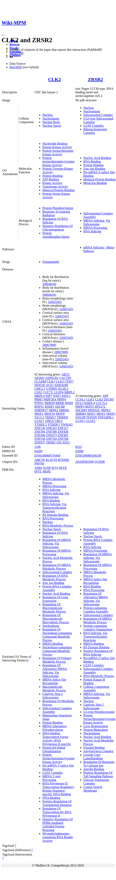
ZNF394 (39, 431)
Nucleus (47, 115)
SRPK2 (53, 410)
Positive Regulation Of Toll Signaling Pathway (98, 774)
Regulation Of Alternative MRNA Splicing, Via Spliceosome (54, 671)
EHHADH (61, 385)
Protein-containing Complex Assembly (95, 609)
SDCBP (60, 406)
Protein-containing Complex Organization (97, 627)
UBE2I (49, 421)
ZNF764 (51, 438)
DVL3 (79, 403)
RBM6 (60, 403)
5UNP (47, 468)
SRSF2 (100, 413)
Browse (14, 44)
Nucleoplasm (50, 118)
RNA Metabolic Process (57, 525)
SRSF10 (49, 413)
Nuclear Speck (51, 125)
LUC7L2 (101, 403)
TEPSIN (91, 417)
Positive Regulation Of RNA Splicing (98, 652)
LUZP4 (58, 392)
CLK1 (51, 381)
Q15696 (100, 461)
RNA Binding (92, 161)
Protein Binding (52, 175)
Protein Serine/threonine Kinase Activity (57, 152)
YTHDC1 (40, 424)
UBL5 (58, 421)
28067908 (48, 345)
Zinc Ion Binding (94, 168)
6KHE (47, 471)
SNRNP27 (41, 410)
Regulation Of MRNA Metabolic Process (56, 566)
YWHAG (66, 424)
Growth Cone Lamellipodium (93, 756)
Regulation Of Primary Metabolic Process (57, 659)
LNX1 (38, 392)
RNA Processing (52, 518)
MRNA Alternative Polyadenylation (54, 727)
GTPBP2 (52, 388)
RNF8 (69, 403)
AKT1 (65, 374)
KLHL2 (63, 388)
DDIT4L (39, 385)
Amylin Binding (93, 769)
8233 (78, 446)
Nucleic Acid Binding (97, 158)
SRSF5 (110, 413)
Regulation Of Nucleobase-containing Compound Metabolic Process (57, 635)
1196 (37, 446)
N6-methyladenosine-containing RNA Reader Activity (57, 837)
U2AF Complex (93, 125)
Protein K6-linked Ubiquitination (53, 749)
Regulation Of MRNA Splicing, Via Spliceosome (56, 543)
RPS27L (100, 406)
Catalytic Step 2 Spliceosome (52, 695)
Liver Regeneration (95, 726)
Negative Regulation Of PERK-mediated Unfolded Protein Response (57, 825)
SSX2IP (80, 417)
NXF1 (57, 396)
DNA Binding (51, 797)
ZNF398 (51, 431)
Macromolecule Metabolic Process (54, 688)
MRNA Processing (95, 227)
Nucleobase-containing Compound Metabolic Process (57, 651)
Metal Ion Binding (95, 183)
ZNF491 (63, 435)
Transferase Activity (55, 186)
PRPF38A (50, 399)
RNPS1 (39, 406)
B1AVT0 (51, 460)
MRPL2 (69, 392)
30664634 (48, 284)
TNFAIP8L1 (106, 417)
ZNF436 (63, 431)
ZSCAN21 (63, 442)
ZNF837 (39, 442)
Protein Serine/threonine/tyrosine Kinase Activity (58, 161)
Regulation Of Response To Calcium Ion (98, 763)
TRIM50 (62, 417)
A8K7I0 (39, 460)
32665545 (54, 302)
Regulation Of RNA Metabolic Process (55, 577)
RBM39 (50, 403)
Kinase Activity (52, 183)
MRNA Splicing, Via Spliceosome (96, 222)
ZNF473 (51, 435)
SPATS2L (94, 410)
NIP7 (48, 396)
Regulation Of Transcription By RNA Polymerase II (56, 812)
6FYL (38, 471)
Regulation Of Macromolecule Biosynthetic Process (55, 618)
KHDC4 (89, 403)
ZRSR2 (95, 79)
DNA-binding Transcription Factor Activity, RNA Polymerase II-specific (56, 739)
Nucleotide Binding (54, 143)
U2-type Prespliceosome (99, 711)
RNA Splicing (92, 231)
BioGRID (16, 67)
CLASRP (40, 381)
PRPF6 (61, 399)
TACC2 (39, 417)
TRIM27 (50, 417)
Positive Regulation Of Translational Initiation (57, 803)
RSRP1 (49, 406)
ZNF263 (51, 428)
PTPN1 (39, 403)
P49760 (39, 463)
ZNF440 (39, 435)
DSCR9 (109, 399)
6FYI (55, 468)
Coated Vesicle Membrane (92, 788)
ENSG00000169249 (88, 455)
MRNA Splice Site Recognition (54, 681)
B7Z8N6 (63, 460)
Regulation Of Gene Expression (55, 598)
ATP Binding (50, 179)
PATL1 (66, 396)
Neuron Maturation (95, 729)
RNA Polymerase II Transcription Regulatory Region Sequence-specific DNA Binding (58, 789)
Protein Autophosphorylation (55, 234)
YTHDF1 (54, 424)
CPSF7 (69, 381)
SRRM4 (80, 413)
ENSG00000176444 (47, 455)
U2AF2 (90, 421)
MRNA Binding (52, 643)
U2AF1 (39, 421)
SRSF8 (60, 413)
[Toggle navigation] (3, 35)
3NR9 (38, 468)
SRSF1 (38, 413)
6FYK (63, 468)
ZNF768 (63, 438)
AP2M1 (39, 378)
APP (105, 396)
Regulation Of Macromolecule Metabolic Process (54, 608)
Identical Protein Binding (58, 190)
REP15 (89, 406)
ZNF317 (63, 428)
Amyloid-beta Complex (98, 751)
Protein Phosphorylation (57, 208)
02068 (79, 451)
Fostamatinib (50, 261)
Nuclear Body (51, 122)
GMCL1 (39, 388)
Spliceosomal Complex (98, 115)
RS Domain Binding (55, 515)
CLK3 (60, 381)
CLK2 (54, 79)
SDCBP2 (81, 410)
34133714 (16, 53)
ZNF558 (39, 438)
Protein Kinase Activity (57, 147)
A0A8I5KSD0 (84, 461)
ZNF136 (39, 428)
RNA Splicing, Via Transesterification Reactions (54, 507)
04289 (38, 451)
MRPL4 (39, 396)
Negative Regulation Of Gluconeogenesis (57, 227)
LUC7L (48, 392)
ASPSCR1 (52, 378)
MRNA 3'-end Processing (51, 778)
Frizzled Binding (94, 747)
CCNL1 (80, 399)
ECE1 (50, 385)
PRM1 (38, 399)
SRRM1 (64, 410)
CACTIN (65, 378)
